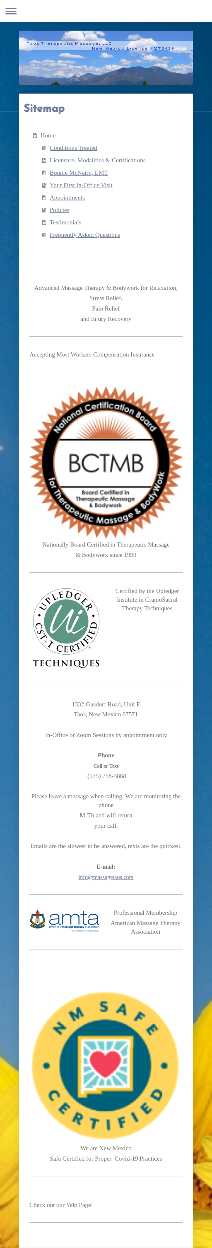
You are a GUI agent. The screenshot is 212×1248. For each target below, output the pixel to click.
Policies (60, 210)
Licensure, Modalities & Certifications (98, 160)
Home (48, 135)
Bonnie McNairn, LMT (79, 172)
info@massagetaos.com (105, 877)
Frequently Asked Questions (85, 234)
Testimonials (65, 222)
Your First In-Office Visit (81, 185)
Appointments (67, 197)
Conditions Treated (73, 148)
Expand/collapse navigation (106, 11)
